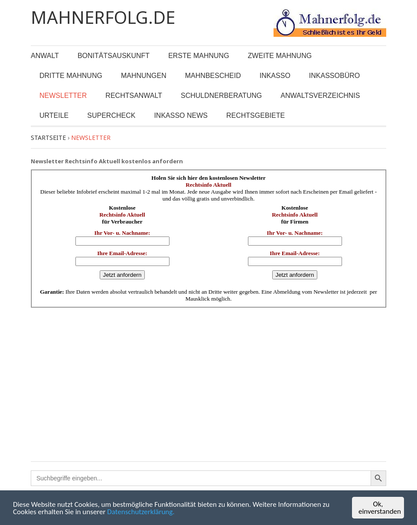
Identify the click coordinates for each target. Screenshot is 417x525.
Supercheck (111, 115)
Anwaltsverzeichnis (320, 95)
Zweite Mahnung (280, 55)
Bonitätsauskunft (114, 55)
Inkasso (275, 75)
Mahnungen (143, 75)
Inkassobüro (334, 75)
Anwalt (45, 55)
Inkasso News (181, 115)
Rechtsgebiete (255, 115)
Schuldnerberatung (221, 95)
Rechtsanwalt (133, 95)
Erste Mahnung (198, 55)
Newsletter (63, 95)
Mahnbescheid (213, 75)
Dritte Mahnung (70, 75)
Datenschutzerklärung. (140, 512)
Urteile (53, 115)
